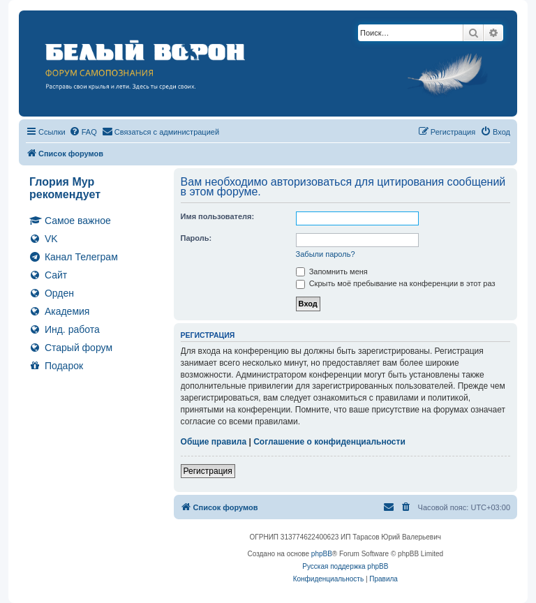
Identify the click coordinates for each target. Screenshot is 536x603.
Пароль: (196, 238)
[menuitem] (83, 132)
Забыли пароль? (325, 254)
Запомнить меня (332, 271)
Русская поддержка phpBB (345, 566)
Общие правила (214, 442)
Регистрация (208, 471)
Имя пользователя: (218, 216)
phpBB (321, 554)
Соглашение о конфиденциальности (329, 442)
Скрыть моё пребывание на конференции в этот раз (396, 283)
